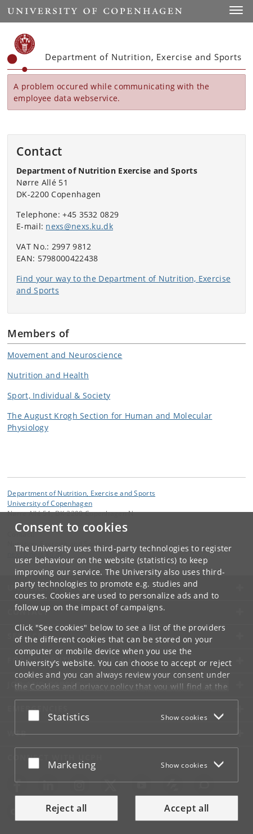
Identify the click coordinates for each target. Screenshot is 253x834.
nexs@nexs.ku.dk (79, 226)
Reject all (66, 808)
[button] (236, 10)
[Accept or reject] (36, 715)
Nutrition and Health (48, 375)
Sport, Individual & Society (58, 395)
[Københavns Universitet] (21, 53)
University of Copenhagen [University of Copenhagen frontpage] (49, 502)
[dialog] (126, 673)
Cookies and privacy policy (81, 686)
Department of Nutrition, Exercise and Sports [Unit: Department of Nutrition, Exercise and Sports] (81, 492)
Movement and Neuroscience (65, 355)
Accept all (186, 808)
